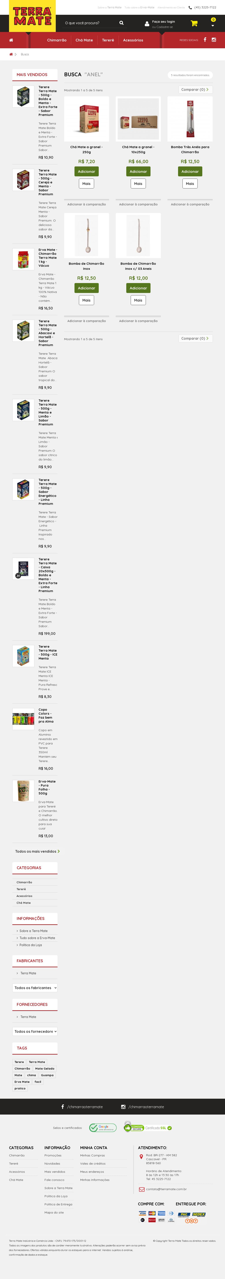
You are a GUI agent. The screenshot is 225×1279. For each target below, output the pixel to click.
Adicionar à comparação (86, 204)
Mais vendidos (32, 74)
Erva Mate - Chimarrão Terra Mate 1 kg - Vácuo (48, 258)
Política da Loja (31, 945)
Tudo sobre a (126, 7)
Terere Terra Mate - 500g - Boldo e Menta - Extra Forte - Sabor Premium (48, 101)
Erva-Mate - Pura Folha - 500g (47, 787)
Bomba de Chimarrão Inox (86, 266)
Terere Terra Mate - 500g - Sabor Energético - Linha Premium (48, 492)
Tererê (108, 40)
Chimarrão (57, 40)
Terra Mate (28, 973)
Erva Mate (22, 1081)
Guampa (47, 1075)
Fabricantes (30, 960)
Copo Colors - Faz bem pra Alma (46, 715)
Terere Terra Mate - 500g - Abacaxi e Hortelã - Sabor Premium (48, 333)
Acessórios (133, 40)
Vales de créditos (93, 1163)
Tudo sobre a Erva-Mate (37, 938)
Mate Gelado (44, 1068)
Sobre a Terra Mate (34, 931)
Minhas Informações (95, 1180)
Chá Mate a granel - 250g (86, 149)
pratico (20, 1088)
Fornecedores (32, 1004)
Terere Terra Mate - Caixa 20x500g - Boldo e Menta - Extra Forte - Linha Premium (48, 575)
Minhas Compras (92, 1155)
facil (38, 1081)
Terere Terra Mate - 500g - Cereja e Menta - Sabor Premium (48, 182)
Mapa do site (54, 1212)
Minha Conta (93, 1147)
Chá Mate (84, 40)
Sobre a (89, 7)
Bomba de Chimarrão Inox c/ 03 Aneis (138, 266)
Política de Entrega (58, 1204)
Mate (18, 1075)
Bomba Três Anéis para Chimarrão (190, 149)
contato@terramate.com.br (166, 1189)
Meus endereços (92, 1172)
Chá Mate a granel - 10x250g (138, 149)
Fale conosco (54, 1180)
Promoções (53, 1155)
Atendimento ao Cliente (167, 7)
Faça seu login (163, 22)
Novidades (52, 1163)
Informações (31, 918)
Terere (19, 1062)
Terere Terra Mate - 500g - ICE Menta (48, 652)
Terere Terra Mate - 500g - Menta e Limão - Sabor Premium (48, 412)
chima (31, 1075)
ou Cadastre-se (162, 27)
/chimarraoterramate (82, 1107)
